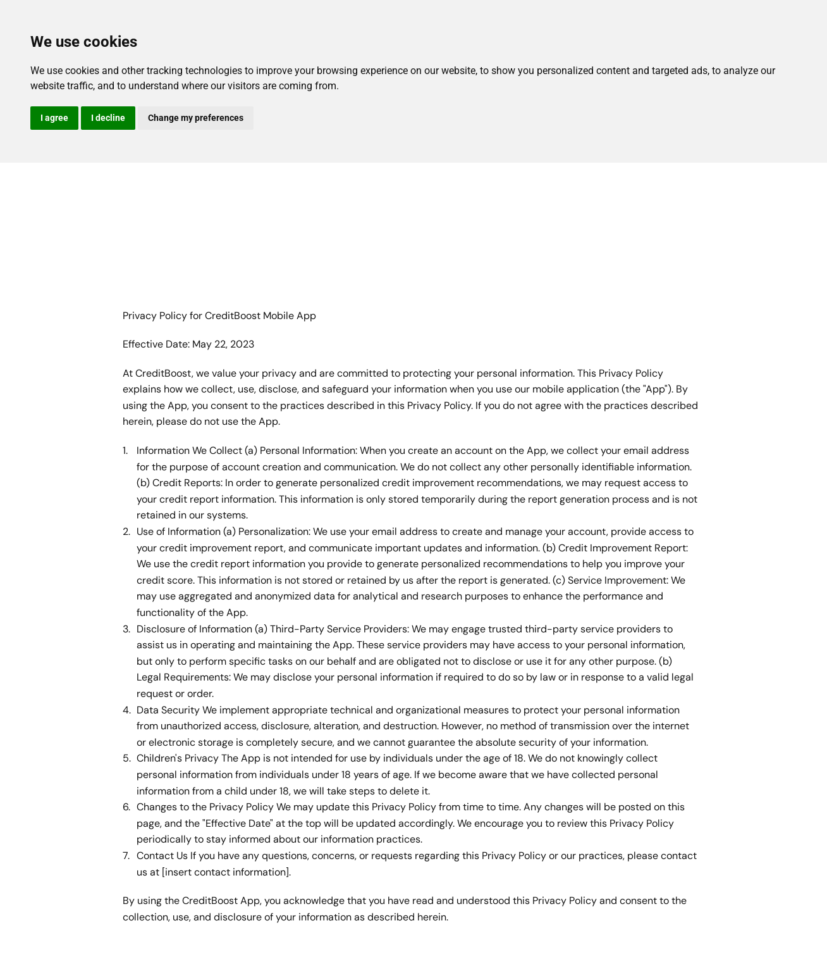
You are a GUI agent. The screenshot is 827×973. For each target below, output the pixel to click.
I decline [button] (108, 118)
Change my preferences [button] (195, 118)
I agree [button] (54, 118)
